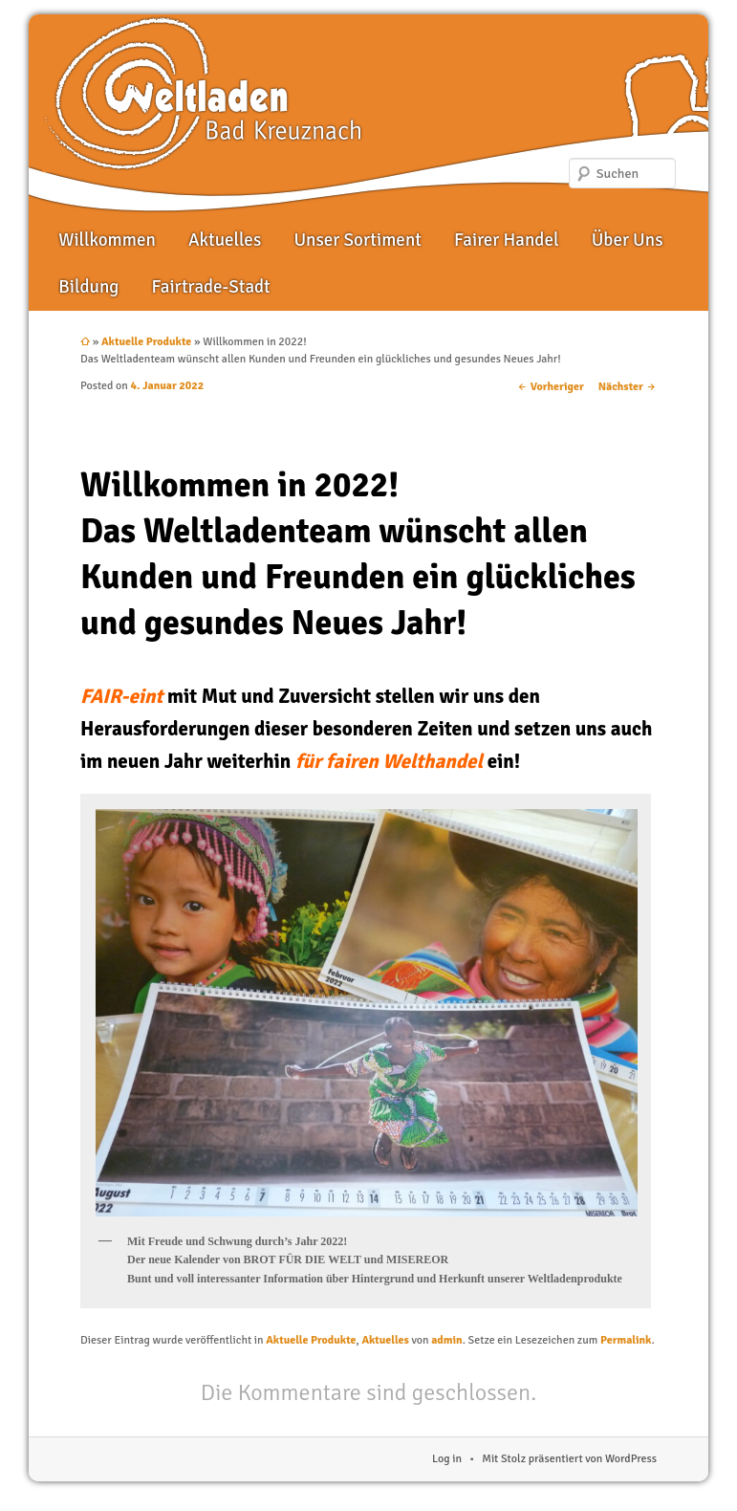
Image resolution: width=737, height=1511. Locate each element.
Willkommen (106, 240)
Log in (447, 1459)
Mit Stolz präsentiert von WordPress (569, 1459)
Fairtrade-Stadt (210, 286)
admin (446, 1340)
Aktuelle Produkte (146, 342)
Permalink (625, 1340)
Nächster (627, 387)
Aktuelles (224, 240)
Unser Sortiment (357, 240)
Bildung (88, 286)
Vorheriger (550, 387)
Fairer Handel (506, 240)
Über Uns (627, 240)
